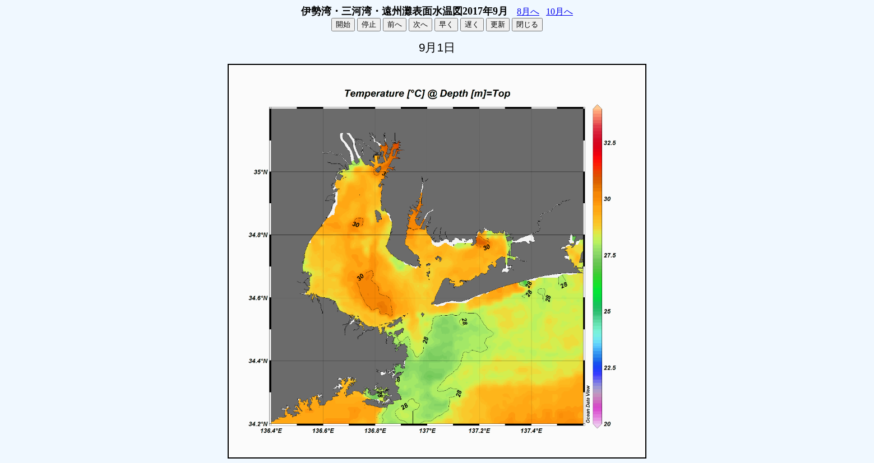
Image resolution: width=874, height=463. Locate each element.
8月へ (528, 11)
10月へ (559, 11)
